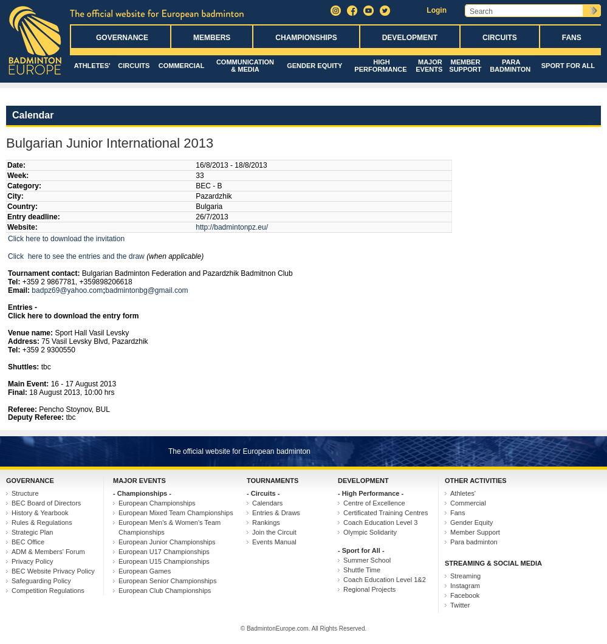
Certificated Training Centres (385, 512)
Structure (25, 493)
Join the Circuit (274, 532)
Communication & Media (245, 65)
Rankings (266, 522)
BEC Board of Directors (46, 503)
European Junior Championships (167, 542)
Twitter (460, 605)
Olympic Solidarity (370, 532)
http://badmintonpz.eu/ (232, 227)
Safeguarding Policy (41, 580)
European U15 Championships (164, 561)
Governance (122, 37)
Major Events (429, 65)
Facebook (464, 595)
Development (409, 37)
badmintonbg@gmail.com (146, 290)
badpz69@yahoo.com (67, 290)
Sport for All (568, 65)
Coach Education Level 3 (380, 522)
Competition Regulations (48, 590)
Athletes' (92, 65)
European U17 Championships (164, 551)
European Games (144, 571)
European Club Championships (164, 590)
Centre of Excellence (374, 503)
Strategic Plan (32, 532)
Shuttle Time (361, 570)
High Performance (380, 65)
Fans (571, 37)
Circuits (499, 37)
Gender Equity (314, 65)
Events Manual (274, 542)
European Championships (157, 503)
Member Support (465, 65)
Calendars (267, 503)
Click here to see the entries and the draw (76, 256)
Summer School (367, 560)
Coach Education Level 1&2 (384, 579)
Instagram (465, 585)
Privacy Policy (32, 561)
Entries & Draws (276, 512)
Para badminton (510, 65)
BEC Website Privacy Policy (53, 571)
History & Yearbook (40, 512)
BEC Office (28, 542)
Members (211, 37)
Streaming (465, 576)
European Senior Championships (167, 580)
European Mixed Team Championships (175, 512)
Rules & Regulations (42, 522)
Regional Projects (369, 589)
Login (437, 10)
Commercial (182, 65)
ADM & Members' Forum (48, 551)
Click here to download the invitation (66, 239)
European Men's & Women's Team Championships (169, 527)
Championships (306, 37)
